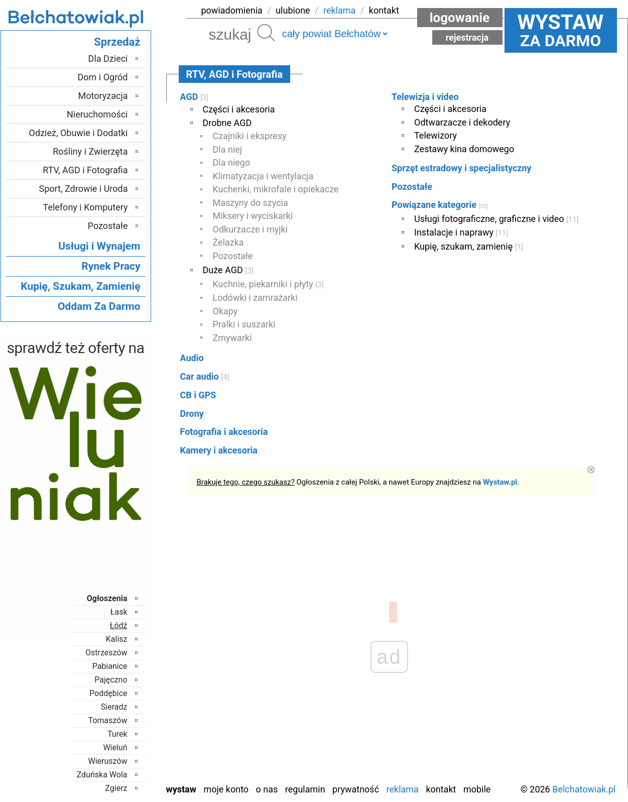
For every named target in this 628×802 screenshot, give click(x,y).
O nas (267, 789)
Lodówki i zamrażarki (255, 297)
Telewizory (435, 135)
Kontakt (441, 789)
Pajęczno (110, 679)
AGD (194, 96)
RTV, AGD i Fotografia (85, 170)
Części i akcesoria (239, 109)
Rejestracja (467, 37)
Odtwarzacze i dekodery (462, 122)
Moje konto (225, 789)
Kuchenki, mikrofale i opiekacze (276, 189)
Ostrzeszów (106, 652)
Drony (192, 413)
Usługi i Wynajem (99, 246)
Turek (117, 734)
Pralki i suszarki (244, 324)
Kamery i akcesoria (219, 450)
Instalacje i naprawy (461, 232)
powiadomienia (232, 10)
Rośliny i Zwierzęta (90, 151)
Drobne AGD (227, 123)
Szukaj (266, 32)
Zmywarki (232, 337)
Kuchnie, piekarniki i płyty (268, 284)
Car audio (204, 376)
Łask (119, 612)
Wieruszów (107, 761)
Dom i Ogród (102, 77)
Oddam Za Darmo (99, 306)
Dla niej (227, 149)
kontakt (384, 10)
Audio (192, 358)
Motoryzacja (103, 95)
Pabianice (110, 666)
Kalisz (117, 639)
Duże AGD (228, 270)
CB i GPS (198, 395)
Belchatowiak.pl (583, 789)
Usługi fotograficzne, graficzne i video (496, 218)
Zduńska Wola (102, 774)
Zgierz (116, 788)
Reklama (403, 789)
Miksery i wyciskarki (253, 215)
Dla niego (231, 162)
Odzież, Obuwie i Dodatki (78, 133)
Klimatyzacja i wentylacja (263, 176)
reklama (339, 10)
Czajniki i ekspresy (250, 136)
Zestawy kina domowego (464, 149)
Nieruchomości (97, 114)
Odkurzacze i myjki (250, 229)
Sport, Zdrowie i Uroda (83, 188)
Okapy (225, 311)
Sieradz (114, 707)
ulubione (293, 10)
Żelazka (228, 242)
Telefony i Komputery (85, 207)
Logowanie (460, 17)
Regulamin (305, 789)
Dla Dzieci (108, 58)
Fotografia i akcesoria (224, 431)
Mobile (476, 789)
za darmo (561, 30)
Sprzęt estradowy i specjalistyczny (462, 168)
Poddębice (108, 693)
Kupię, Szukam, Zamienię (80, 286)
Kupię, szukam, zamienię (468, 246)
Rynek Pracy (110, 266)
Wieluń (115, 747)
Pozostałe (233, 256)
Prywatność (355, 789)
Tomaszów (108, 720)
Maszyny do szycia (250, 202)
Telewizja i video (425, 96)
